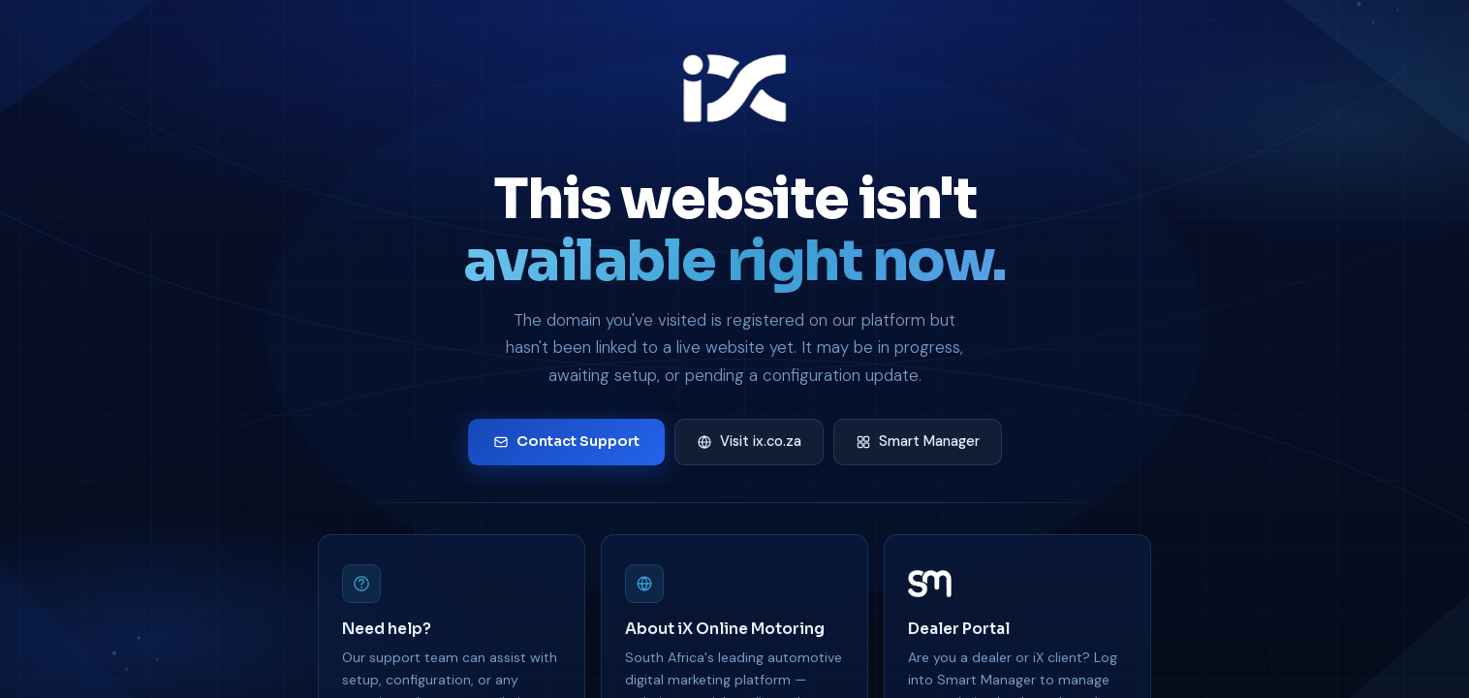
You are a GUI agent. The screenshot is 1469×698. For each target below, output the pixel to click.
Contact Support (566, 441)
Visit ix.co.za (749, 441)
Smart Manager (918, 441)
